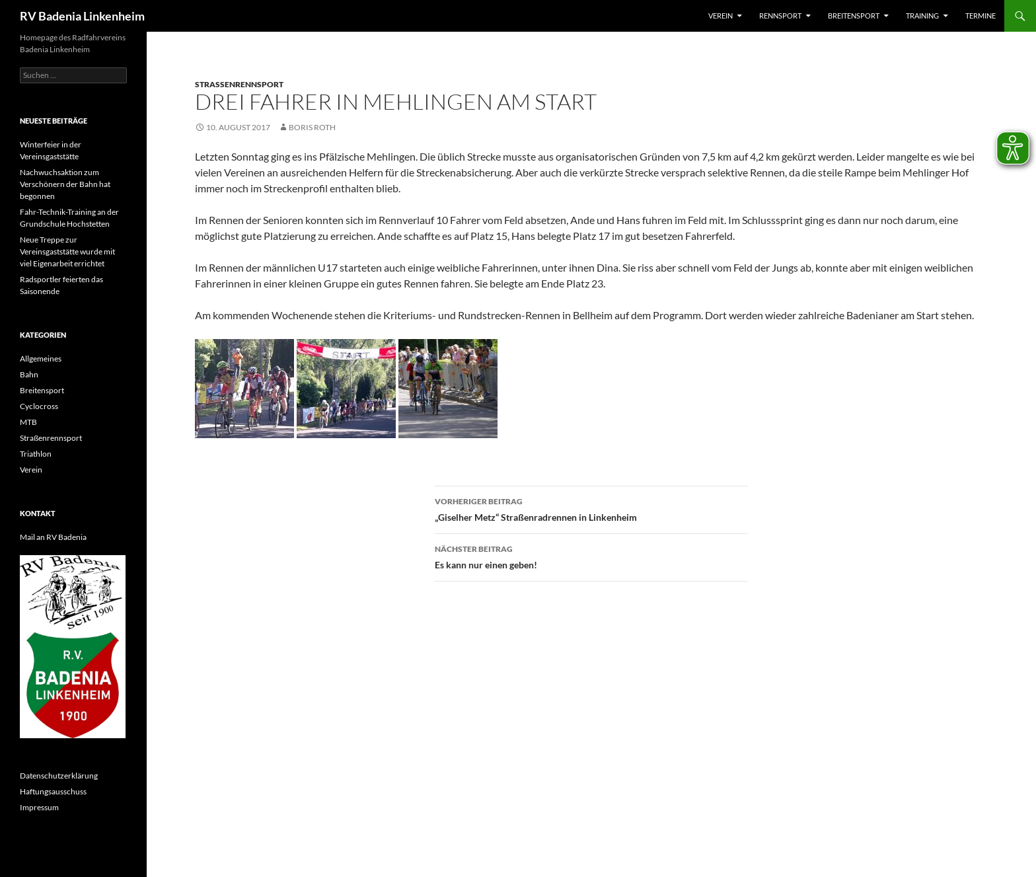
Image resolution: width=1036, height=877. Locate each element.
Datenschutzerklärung (59, 776)
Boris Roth (312, 127)
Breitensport (853, 15)
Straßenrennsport (239, 84)
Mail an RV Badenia (53, 537)
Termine (980, 15)
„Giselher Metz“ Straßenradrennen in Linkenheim (591, 508)
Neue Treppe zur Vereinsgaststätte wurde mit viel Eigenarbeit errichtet (67, 251)
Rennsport (780, 15)
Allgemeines (40, 358)
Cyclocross (39, 406)
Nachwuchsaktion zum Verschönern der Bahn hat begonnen (65, 184)
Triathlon (36, 454)
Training (922, 15)
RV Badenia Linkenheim (82, 16)
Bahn (29, 374)
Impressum (39, 807)
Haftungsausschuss (53, 791)
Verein (720, 15)
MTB (28, 422)
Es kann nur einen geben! (591, 555)
